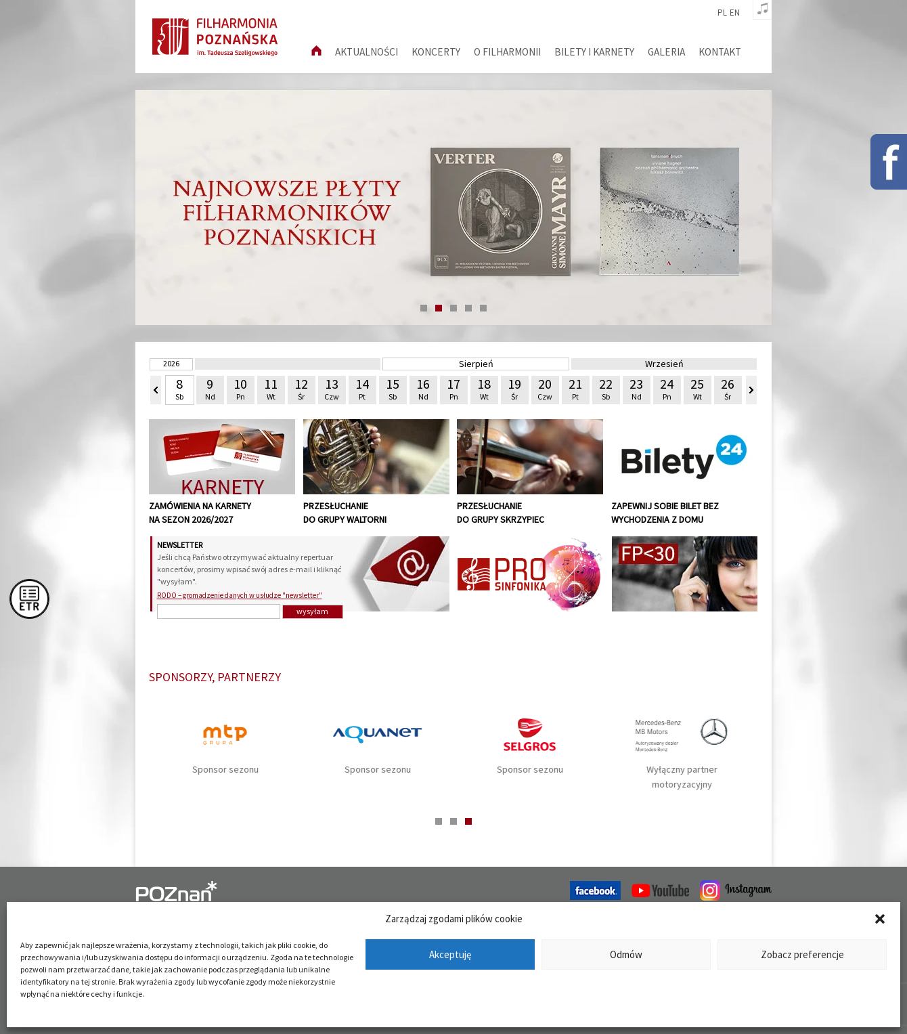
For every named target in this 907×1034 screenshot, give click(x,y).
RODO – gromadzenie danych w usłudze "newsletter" (239, 595)
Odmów (626, 954)
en (735, 12)
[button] (880, 919)
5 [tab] (483, 308)
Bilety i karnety (594, 51)
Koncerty (436, 51)
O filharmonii (507, 51)
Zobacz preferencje (802, 954)
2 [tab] (438, 308)
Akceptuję (450, 954)
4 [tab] (468, 308)
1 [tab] (423, 308)
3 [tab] (453, 308)
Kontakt (720, 51)
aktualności (366, 51)
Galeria (666, 51)
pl (722, 12)
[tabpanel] (453, 207)
